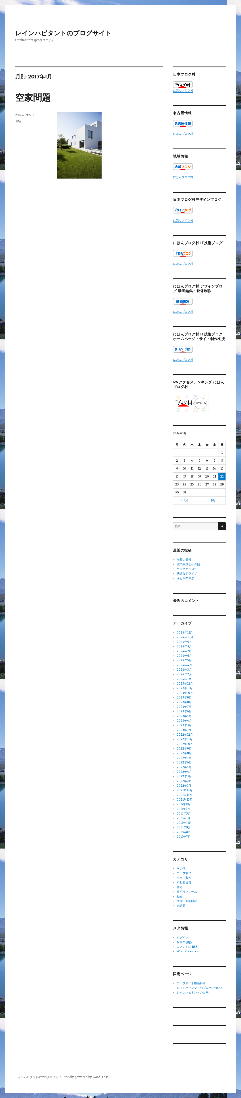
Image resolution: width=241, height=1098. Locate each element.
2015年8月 (184, 832)
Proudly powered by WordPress (85, 1077)
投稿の (184, 942)
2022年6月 (184, 762)
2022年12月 (185, 734)
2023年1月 (184, 730)
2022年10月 (185, 744)
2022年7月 (184, 758)
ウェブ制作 (184, 873)
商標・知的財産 (187, 901)
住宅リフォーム (187, 892)
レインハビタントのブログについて (200, 988)
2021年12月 (185, 790)
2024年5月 (184, 660)
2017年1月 (183, 809)
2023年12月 (185, 683)
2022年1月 (184, 786)
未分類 (181, 906)
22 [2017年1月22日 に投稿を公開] (222, 476)
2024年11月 (185, 632)
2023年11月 (185, 688)
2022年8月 (184, 753)
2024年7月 (184, 651)
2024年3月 (184, 670)
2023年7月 (184, 707)
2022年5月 (184, 767)
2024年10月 (185, 637)
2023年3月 (184, 725)
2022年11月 (185, 739)
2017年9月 (184, 804)
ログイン (182, 937)
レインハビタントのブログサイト (63, 33)
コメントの (187, 947)
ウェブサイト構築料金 (191, 983)
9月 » (214, 500)
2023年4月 (184, 721)
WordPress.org (188, 951)
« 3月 (184, 500)
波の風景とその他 (188, 564)
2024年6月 (184, 656)
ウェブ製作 (184, 878)
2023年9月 (184, 697)
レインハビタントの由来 (192, 992)
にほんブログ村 (183, 86)
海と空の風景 (185, 578)
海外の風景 (184, 559)
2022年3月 (184, 776)
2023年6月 (184, 711)
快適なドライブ (187, 573)
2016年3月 (184, 813)
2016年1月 (183, 818)
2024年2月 (184, 674)
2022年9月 (184, 748)
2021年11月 (184, 795)
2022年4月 (184, 772)
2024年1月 (184, 679)
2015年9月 (184, 827)
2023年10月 (185, 693)
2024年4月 (184, 665)
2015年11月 (184, 823)
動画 (180, 896)
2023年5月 (184, 716)
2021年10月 (185, 799)
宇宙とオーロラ (187, 569)
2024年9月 (184, 642)
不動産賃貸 (184, 882)
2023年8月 (184, 702)
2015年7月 (184, 837)
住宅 (18, 121)
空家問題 (33, 97)
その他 (181, 868)
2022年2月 (184, 781)
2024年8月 (184, 646)
